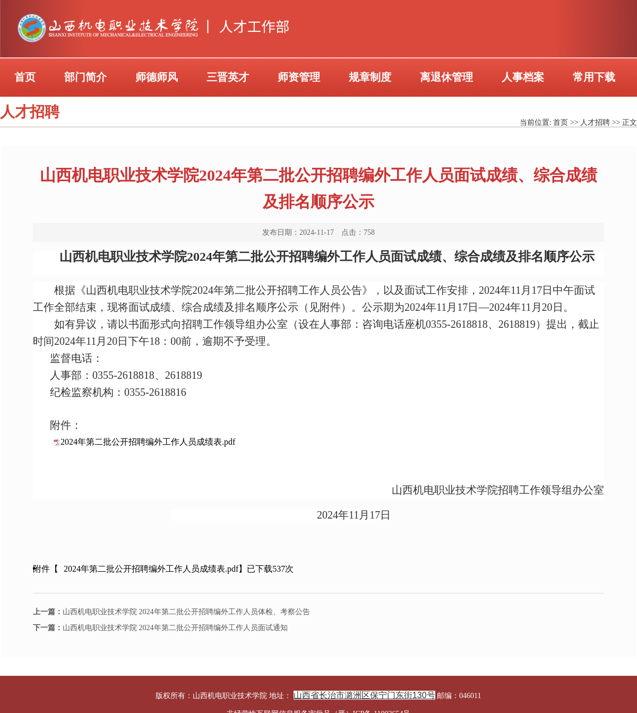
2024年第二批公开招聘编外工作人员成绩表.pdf (148, 441)
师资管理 (299, 77)
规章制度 (370, 77)
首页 (25, 77)
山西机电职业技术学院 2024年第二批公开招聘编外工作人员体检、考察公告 (171, 612)
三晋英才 (227, 77)
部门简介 (85, 77)
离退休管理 (446, 77)
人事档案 (523, 77)
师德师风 (156, 77)
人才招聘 (595, 122)
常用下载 (594, 77)
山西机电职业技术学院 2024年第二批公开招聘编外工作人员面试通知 (160, 628)
